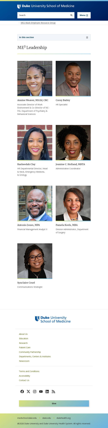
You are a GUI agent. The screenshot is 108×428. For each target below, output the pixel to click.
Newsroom (24, 361)
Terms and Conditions (29, 371)
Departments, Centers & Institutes (35, 356)
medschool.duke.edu (27, 418)
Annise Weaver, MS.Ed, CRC (32, 100)
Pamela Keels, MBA (67, 225)
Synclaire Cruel (26, 282)
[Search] (71, 15)
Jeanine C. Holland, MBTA (70, 164)
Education (23, 338)
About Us (23, 334)
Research (23, 343)
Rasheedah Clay (26, 164)
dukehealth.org (64, 418)
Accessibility (24, 375)
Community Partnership (30, 352)
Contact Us (24, 380)
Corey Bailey (63, 100)
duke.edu (46, 418)
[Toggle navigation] (84, 15)
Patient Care (24, 347)
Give (54, 403)
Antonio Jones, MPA (28, 225)
